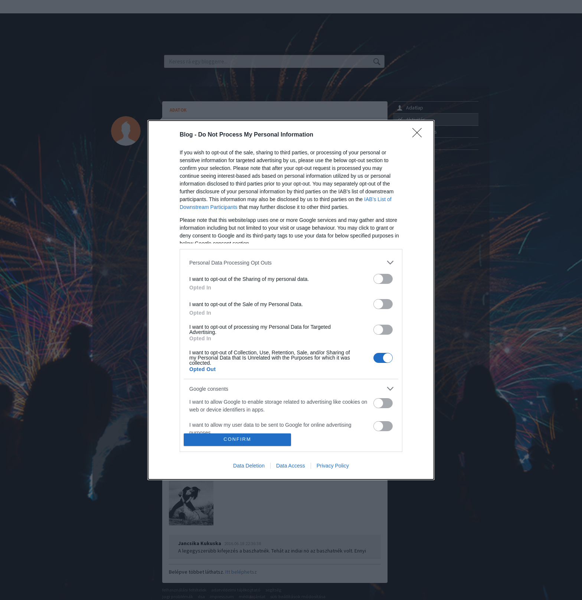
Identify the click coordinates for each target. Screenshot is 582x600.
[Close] (419, 135)
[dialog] (291, 300)
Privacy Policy (333, 466)
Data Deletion (249, 466)
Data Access (290, 466)
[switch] (383, 279)
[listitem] (291, 262)
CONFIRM (237, 439)
